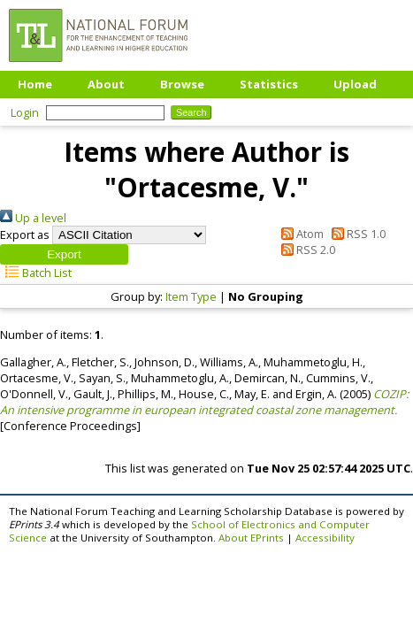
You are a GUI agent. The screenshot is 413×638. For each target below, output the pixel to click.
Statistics (269, 84)
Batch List (36, 273)
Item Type (191, 296)
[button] (64, 254)
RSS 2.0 (304, 250)
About (106, 84)
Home (35, 84)
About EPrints (251, 537)
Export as (25, 234)
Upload (355, 84)
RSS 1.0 (356, 234)
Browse (182, 84)
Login (25, 112)
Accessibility (325, 537)
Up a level (33, 218)
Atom (299, 234)
